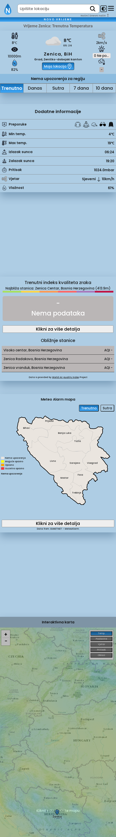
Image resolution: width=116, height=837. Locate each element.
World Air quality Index (65, 377)
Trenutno (11, 88)
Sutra (58, 88)
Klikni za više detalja (58, 329)
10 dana (104, 88)
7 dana (81, 88)
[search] (92, 8)
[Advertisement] (58, 237)
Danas (35, 88)
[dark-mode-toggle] (103, 8)
